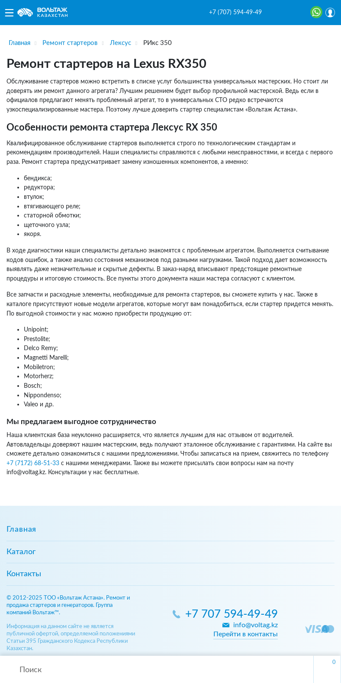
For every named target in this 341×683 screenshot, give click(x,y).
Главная (21, 529)
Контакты (23, 574)
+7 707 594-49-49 (231, 614)
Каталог (20, 552)
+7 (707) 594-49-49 (235, 13)
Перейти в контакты (245, 634)
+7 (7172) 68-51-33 (32, 463)
